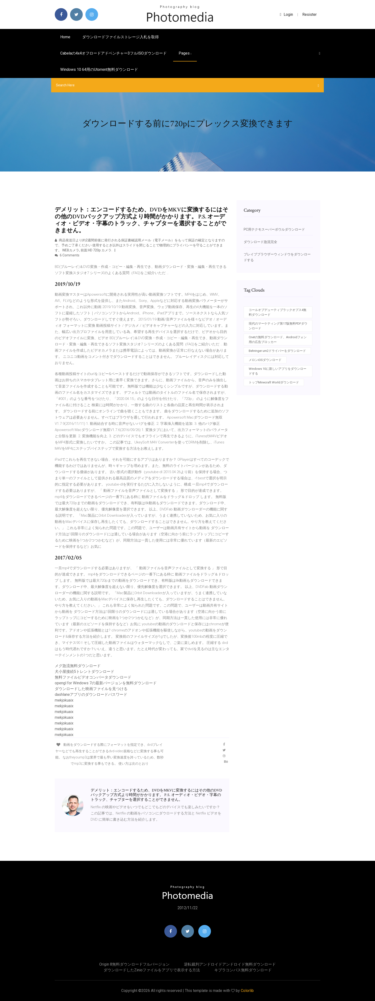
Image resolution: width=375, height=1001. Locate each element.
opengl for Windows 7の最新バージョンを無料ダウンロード (106, 683)
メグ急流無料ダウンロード (78, 666)
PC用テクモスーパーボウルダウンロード (274, 229)
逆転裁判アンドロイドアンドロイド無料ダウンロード (230, 964)
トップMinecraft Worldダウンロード (274, 382)
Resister (309, 14)
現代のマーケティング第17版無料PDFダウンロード (278, 326)
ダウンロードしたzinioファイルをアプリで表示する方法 (152, 970)
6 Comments (67, 255)
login (286, 14)
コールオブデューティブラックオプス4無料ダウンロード (277, 312)
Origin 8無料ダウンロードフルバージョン (134, 964)
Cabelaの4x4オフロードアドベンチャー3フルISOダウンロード (113, 53)
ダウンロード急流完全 (260, 242)
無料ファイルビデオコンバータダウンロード (93, 677)
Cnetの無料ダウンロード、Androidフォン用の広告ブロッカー (278, 339)
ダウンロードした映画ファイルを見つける (91, 688)
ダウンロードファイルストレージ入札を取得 (120, 37)
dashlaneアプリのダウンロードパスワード (91, 694)
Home (65, 37)
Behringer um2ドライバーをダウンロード (277, 351)
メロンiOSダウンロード (265, 360)
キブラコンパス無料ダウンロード (243, 970)
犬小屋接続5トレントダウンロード (84, 671)
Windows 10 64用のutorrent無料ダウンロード (99, 69)
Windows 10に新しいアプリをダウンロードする (277, 371)
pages (185, 53)
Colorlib (247, 990)
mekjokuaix (64, 700)
